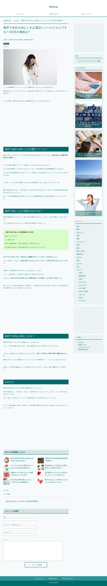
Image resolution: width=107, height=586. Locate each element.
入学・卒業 (82, 288)
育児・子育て (81, 251)
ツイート (6, 46)
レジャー (79, 263)
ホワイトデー (83, 285)
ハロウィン (82, 294)
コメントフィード (84, 347)
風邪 (8, 494)
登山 (78, 266)
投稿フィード (83, 344)
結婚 (78, 248)
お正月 (81, 279)
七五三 (81, 297)
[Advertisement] (36, 124)
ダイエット (80, 232)
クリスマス (82, 300)
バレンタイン (83, 282)
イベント (79, 269)
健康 (78, 245)
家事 (78, 229)
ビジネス (6, 43)
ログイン (81, 342)
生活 (78, 226)
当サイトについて (87, 14)
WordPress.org (83, 349)
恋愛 (78, 238)
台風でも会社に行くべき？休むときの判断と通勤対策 (22, 501)
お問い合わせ (53, 14)
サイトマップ (20, 14)
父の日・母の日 (83, 291)
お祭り (81, 272)
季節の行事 (82, 275)
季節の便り (80, 254)
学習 (78, 260)
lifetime (53, 6)
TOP (7, 20)
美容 (78, 235)
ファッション (81, 241)
